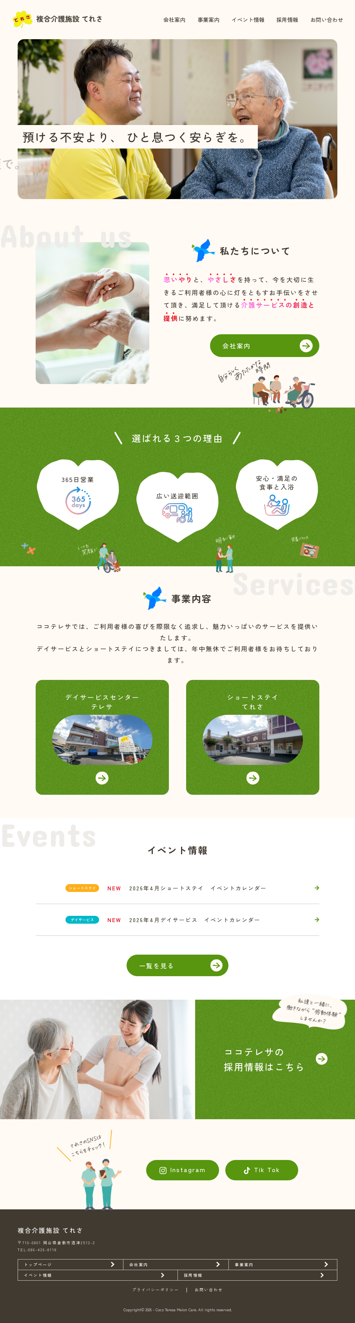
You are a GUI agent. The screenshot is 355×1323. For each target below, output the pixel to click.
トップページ (38, 1264)
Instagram (188, 1169)
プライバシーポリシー (155, 1290)
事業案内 (208, 20)
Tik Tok (267, 1169)
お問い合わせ (326, 20)
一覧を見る (156, 965)
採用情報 (287, 20)
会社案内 (174, 20)
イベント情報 (248, 20)
